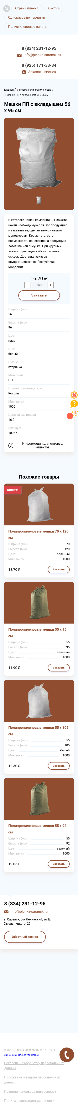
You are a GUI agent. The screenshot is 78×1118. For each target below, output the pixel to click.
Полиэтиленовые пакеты (27, 27)
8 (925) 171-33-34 (39, 65)
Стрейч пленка (26, 8)
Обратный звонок (25, 937)
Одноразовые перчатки (26, 17)
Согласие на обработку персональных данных (34, 1065)
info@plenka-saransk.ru (42, 55)
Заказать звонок (42, 72)
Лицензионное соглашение (21, 1054)
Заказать (39, 295)
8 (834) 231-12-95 (39, 48)
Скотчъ (53, 8)
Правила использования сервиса (30, 1092)
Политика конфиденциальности (29, 1101)
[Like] (74, 398)
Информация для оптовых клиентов (42, 445)
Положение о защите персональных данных (32, 1079)
